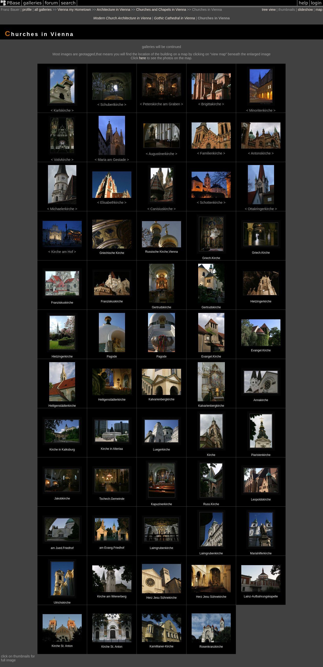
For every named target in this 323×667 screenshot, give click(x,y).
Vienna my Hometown (74, 10)
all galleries (43, 10)
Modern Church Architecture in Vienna (122, 18)
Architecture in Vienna (113, 10)
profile (27, 10)
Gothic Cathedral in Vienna (174, 18)
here (142, 58)
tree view (269, 10)
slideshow (305, 10)
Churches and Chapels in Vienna (161, 10)
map (319, 10)
